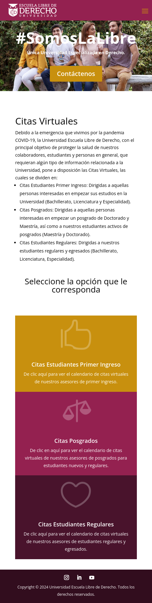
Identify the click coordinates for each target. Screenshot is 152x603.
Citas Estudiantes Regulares (76, 524)
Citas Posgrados (75, 440)
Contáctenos (76, 73)
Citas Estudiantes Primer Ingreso (76, 364)
